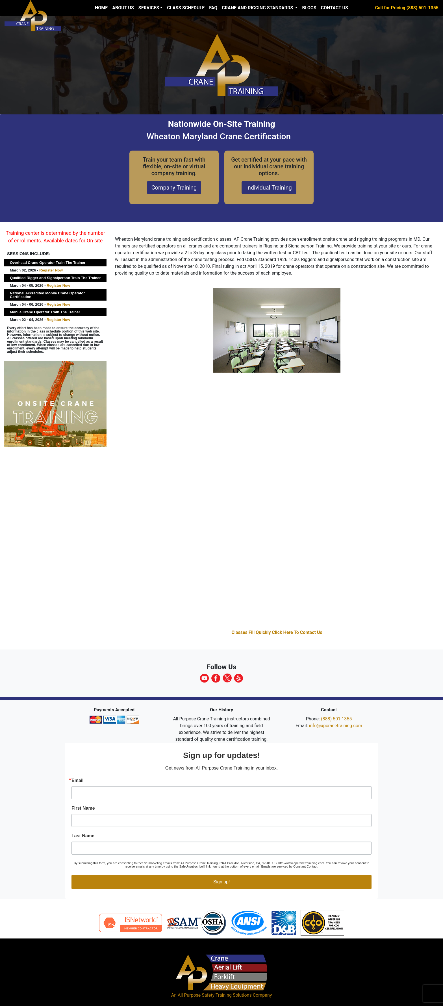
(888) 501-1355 (336, 719)
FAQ (213, 7)
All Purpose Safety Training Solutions (215, 995)
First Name (83, 808)
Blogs (309, 7)
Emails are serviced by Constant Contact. (289, 866)
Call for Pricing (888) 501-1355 (406, 7)
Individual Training (269, 187)
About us (123, 7)
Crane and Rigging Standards (258, 7)
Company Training (174, 187)
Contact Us (334, 7)
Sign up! (221, 881)
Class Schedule (186, 7)
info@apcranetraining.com (335, 725)
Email (77, 780)
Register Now (51, 270)
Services (148, 7)
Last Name (82, 836)
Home (101, 7)
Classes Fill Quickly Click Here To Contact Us (276, 632)
